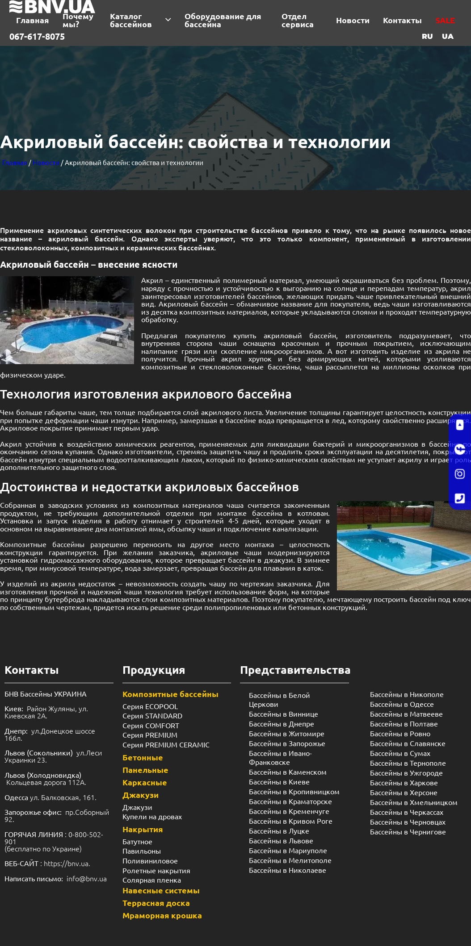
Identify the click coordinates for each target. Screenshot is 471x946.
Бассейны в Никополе (407, 693)
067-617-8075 (37, 36)
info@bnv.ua (87, 878)
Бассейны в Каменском (288, 771)
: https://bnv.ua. (47, 863)
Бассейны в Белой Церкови (279, 699)
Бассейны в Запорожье (287, 743)
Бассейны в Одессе (402, 703)
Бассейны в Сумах (400, 752)
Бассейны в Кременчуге (289, 810)
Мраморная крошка (162, 915)
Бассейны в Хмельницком (414, 801)
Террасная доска (156, 902)
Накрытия (142, 829)
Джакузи (140, 794)
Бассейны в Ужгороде (406, 772)
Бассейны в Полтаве (404, 723)
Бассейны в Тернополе (408, 762)
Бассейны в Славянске (408, 743)
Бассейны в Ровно (400, 733)
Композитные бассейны (42, 543)
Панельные (145, 769)
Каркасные (144, 782)
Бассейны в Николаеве (287, 869)
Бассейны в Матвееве (406, 713)
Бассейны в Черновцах (408, 821)
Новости (46, 162)
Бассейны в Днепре (281, 723)
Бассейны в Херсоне (403, 792)
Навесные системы (161, 890)
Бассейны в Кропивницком (294, 791)
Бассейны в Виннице (283, 713)
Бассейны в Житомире (286, 733)
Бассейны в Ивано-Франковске (280, 757)
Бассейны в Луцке (279, 830)
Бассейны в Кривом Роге (290, 820)
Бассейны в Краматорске (290, 801)
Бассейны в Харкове (404, 782)
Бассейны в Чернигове (408, 831)
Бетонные (142, 757)
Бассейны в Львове (281, 840)
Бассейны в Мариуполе (288, 850)
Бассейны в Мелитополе (290, 859)
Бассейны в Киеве (279, 781)
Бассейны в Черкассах (406, 811)
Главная (14, 162)
